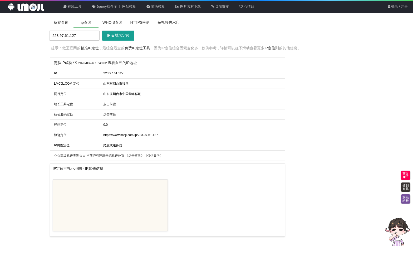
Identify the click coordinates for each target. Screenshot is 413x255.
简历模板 (155, 6)
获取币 (405, 175)
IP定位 (269, 48)
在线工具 (72, 6)
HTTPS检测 (140, 22)
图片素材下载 (188, 6)
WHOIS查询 (112, 22)
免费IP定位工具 (137, 48)
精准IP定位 (90, 48)
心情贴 (246, 6)
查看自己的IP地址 (122, 63)
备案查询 (61, 22)
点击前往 (109, 104)
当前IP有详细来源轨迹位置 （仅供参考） (108, 155)
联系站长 (405, 199)
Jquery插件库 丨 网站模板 (114, 6)
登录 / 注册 (398, 6)
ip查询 (86, 22)
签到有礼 (405, 187)
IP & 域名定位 (118, 35)
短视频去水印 (169, 22)
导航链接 (220, 6)
